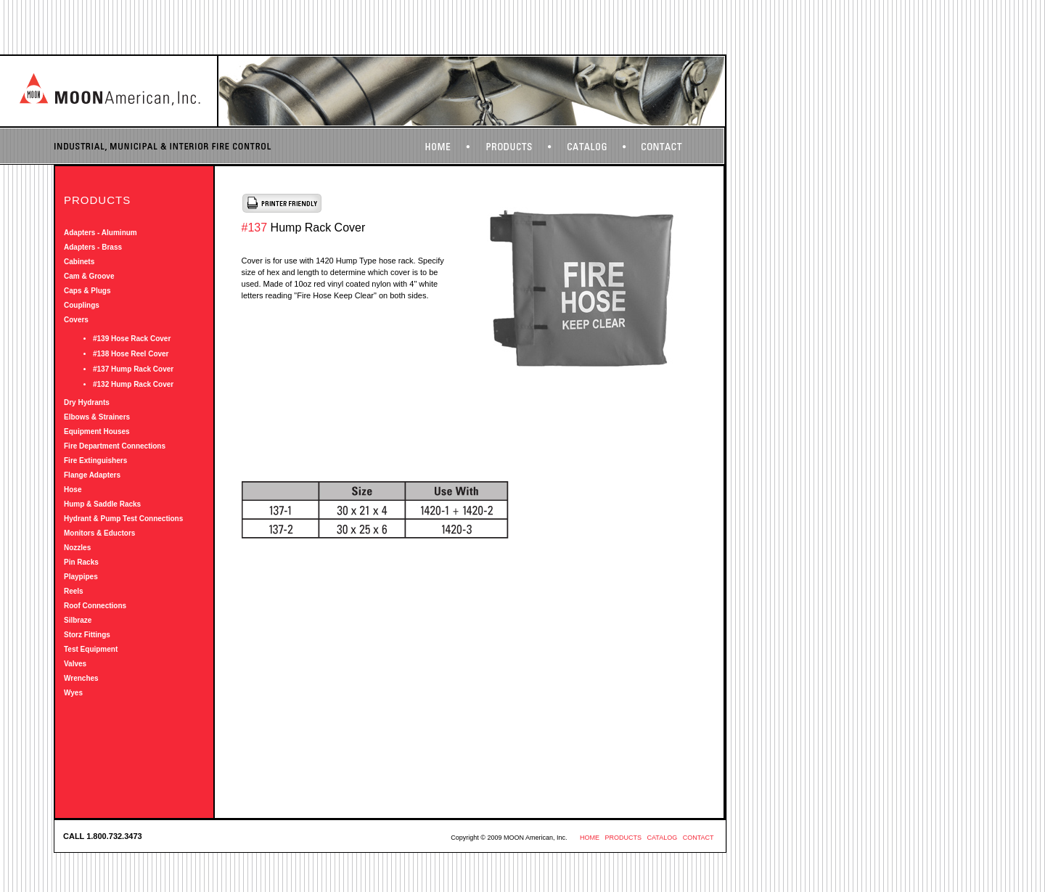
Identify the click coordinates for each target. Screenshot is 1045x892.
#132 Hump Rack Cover (133, 384)
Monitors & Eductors (99, 533)
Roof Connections (95, 606)
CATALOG (662, 837)
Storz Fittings (87, 635)
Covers (76, 320)
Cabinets (79, 262)
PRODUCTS (623, 837)
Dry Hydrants (87, 402)
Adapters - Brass (93, 247)
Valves (75, 664)
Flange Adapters (92, 475)
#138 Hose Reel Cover (131, 354)
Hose (72, 490)
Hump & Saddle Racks (102, 504)
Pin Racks (81, 562)
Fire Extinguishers (95, 461)
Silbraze (77, 620)
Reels (73, 591)
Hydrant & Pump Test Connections (123, 519)
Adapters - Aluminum (100, 233)
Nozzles (77, 548)
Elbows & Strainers (97, 417)
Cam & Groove (89, 276)
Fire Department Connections (114, 446)
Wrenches (81, 678)
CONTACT (698, 837)
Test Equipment (91, 649)
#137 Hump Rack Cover (133, 369)
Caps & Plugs (87, 291)
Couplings (81, 305)
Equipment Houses (97, 431)
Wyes (73, 693)
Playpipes (81, 577)
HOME (589, 837)
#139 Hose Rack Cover (132, 339)
